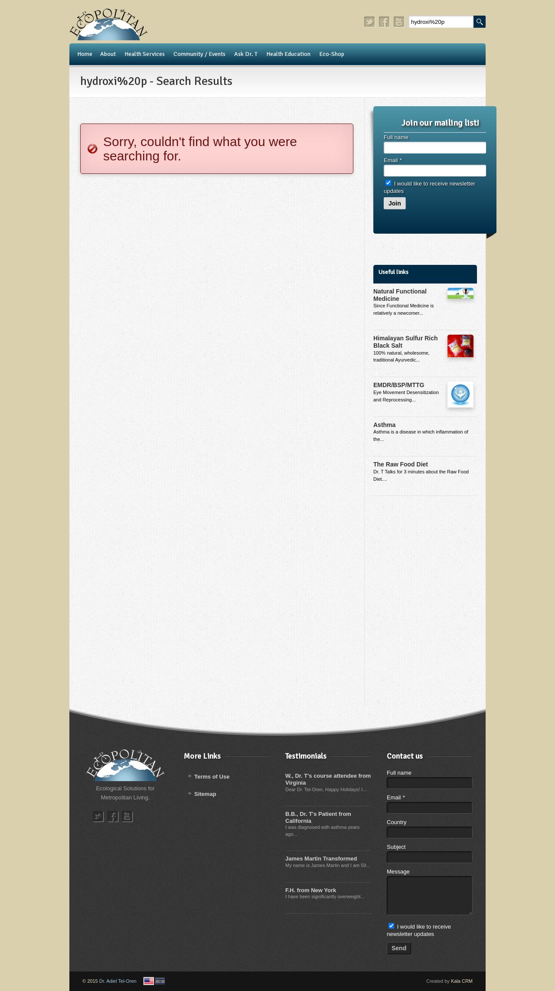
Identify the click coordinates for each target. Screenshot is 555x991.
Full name (396, 137)
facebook (384, 22)
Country (397, 822)
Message (398, 871)
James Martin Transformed (321, 858)
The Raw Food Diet (400, 464)
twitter (369, 22)
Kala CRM (462, 981)
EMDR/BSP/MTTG (398, 384)
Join (394, 203)
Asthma (384, 424)
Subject (396, 847)
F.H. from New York (310, 890)
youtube (399, 22)
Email (393, 160)
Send (399, 948)
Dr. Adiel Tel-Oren (118, 981)
